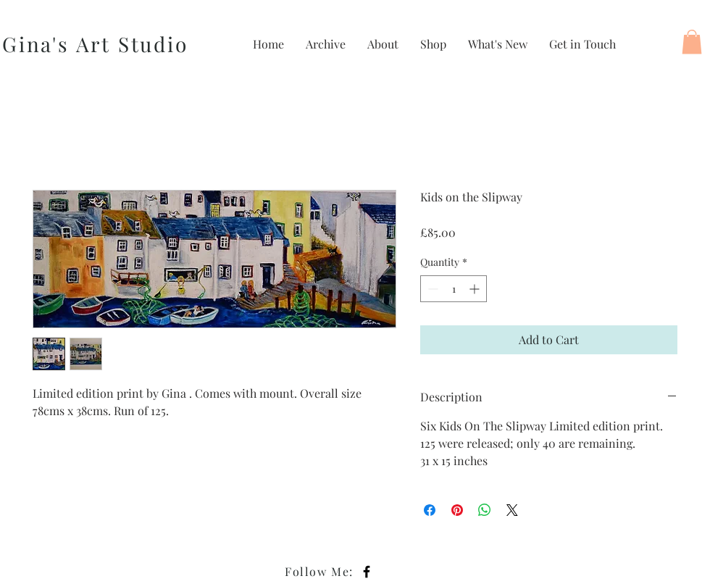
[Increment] (476, 288)
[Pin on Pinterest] (457, 510)
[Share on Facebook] (429, 510)
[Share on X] (512, 510)
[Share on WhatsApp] (484, 510)
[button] (692, 42)
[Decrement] (431, 288)
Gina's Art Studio (95, 43)
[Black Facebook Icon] (367, 572)
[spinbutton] (453, 288)
